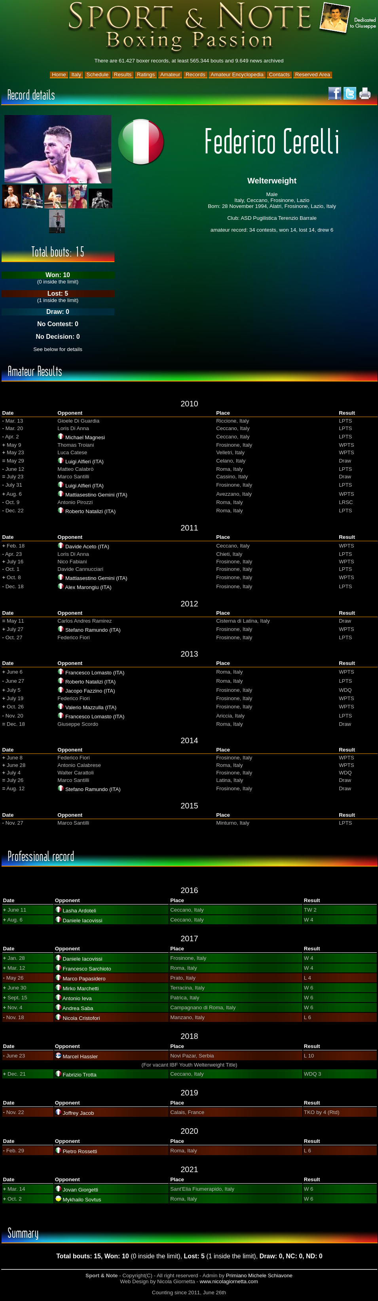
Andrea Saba (78, 1008)
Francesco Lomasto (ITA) (94, 673)
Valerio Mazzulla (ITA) (90, 707)
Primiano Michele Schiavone (259, 1275)
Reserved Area (312, 74)
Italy (76, 74)
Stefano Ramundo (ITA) (93, 630)
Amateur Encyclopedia (237, 74)
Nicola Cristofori (81, 1018)
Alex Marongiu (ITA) (88, 587)
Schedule (98, 74)
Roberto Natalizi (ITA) (90, 511)
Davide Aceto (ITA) (87, 546)
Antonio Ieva (77, 998)
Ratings (146, 74)
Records (195, 74)
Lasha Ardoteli (79, 911)
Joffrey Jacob (78, 1113)
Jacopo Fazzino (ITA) (90, 691)
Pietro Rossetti (80, 1151)
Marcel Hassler (80, 1056)
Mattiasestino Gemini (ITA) (96, 495)
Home (59, 74)
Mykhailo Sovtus (82, 1200)
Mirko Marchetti (81, 988)
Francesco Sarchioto (87, 969)
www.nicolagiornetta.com (228, 1281)
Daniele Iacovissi (82, 920)
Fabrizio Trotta (79, 1075)
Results (122, 74)
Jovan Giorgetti (80, 1190)
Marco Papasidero (84, 979)
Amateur (170, 74)
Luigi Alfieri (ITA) (84, 462)
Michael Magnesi (85, 437)
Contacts (279, 74)
